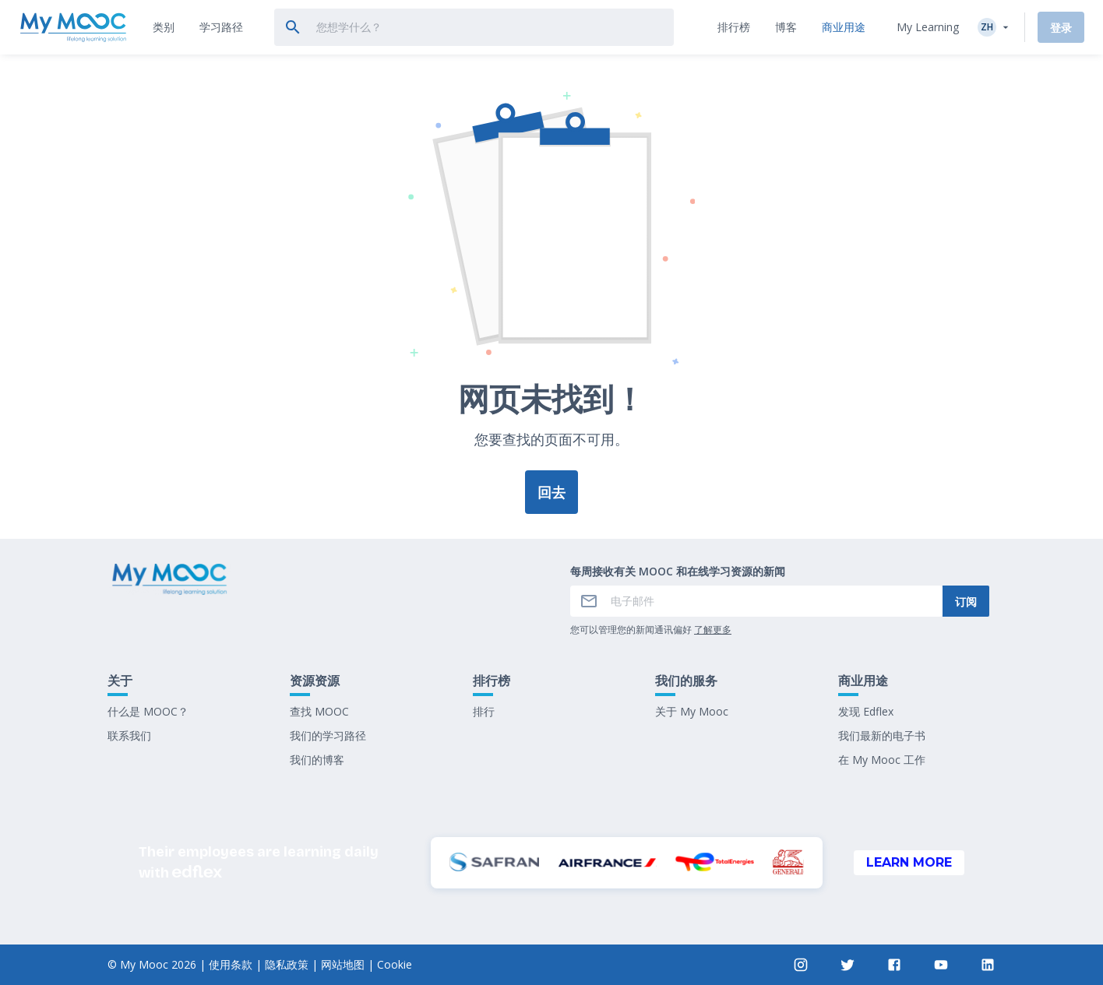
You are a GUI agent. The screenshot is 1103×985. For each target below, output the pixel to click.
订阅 (966, 601)
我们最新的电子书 (881, 735)
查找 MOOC (319, 711)
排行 (484, 711)
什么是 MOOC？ (148, 711)
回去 (551, 492)
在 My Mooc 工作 (881, 759)
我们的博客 (317, 759)
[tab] (164, 27)
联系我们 (129, 735)
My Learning (928, 26)
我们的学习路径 (328, 735)
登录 (1061, 27)
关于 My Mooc (691, 711)
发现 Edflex (865, 711)
